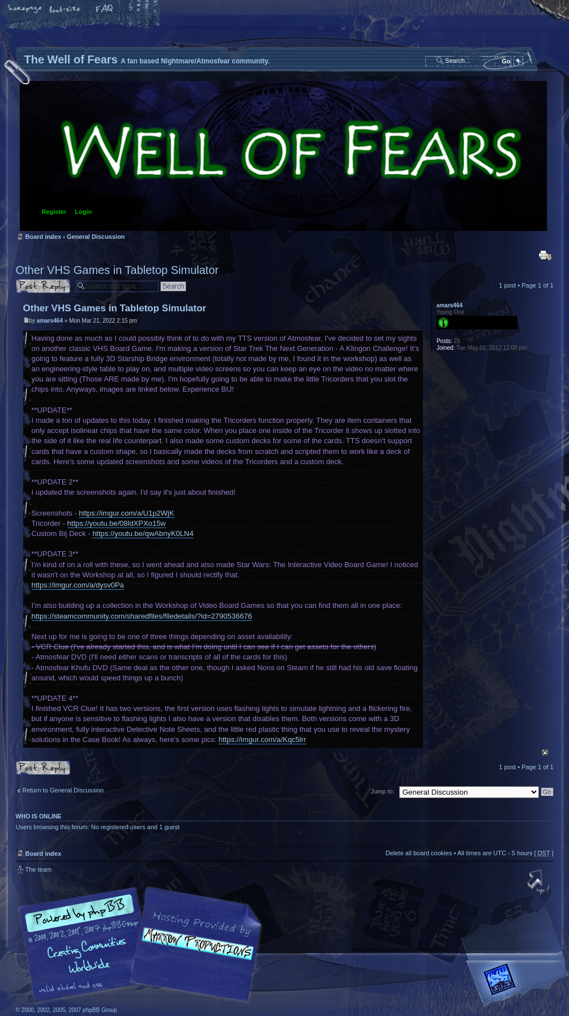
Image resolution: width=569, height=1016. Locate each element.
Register (54, 211)
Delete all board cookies (419, 853)
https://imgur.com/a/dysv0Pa (78, 585)
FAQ (105, 10)
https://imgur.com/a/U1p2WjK (126, 513)
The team (38, 869)
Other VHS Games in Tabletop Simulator (117, 270)
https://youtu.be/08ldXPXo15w (116, 523)
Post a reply (43, 286)
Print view (545, 255)
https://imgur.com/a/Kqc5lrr (262, 739)
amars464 (50, 321)
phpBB (143, 944)
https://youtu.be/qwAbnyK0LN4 (143, 533)
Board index (283, 156)
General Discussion (96, 236)
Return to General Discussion (63, 790)
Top (545, 752)
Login (83, 211)
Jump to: (383, 791)
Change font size (65, 10)
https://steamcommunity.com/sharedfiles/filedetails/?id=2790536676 (142, 616)
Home (25, 10)
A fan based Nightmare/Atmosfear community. (194, 952)
